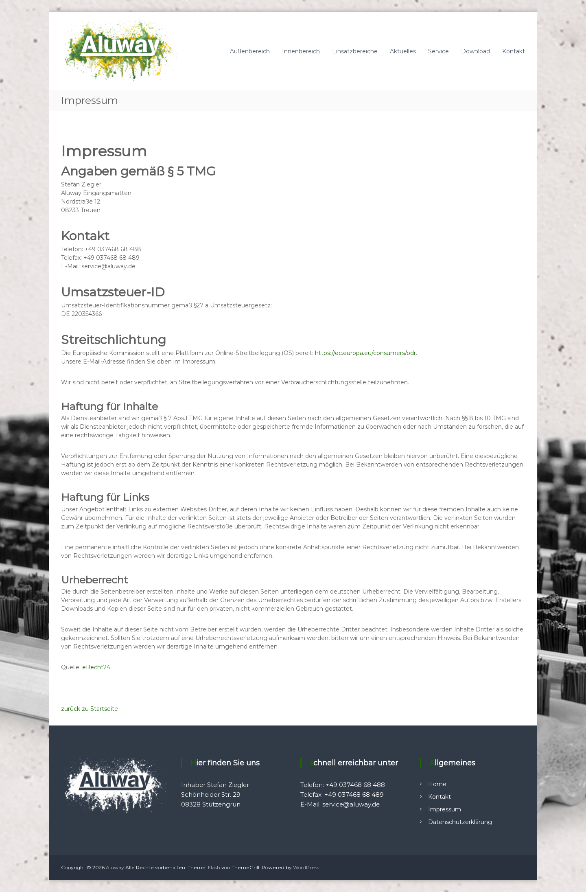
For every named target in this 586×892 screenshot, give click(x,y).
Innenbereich (301, 51)
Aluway (115, 867)
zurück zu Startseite (89, 708)
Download (475, 51)
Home (437, 784)
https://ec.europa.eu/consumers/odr (365, 353)
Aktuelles (403, 51)
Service (438, 51)
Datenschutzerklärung (460, 822)
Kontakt (513, 51)
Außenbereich (250, 51)
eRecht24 (96, 667)
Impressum (444, 809)
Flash (214, 867)
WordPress (306, 867)
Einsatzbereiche (355, 51)
